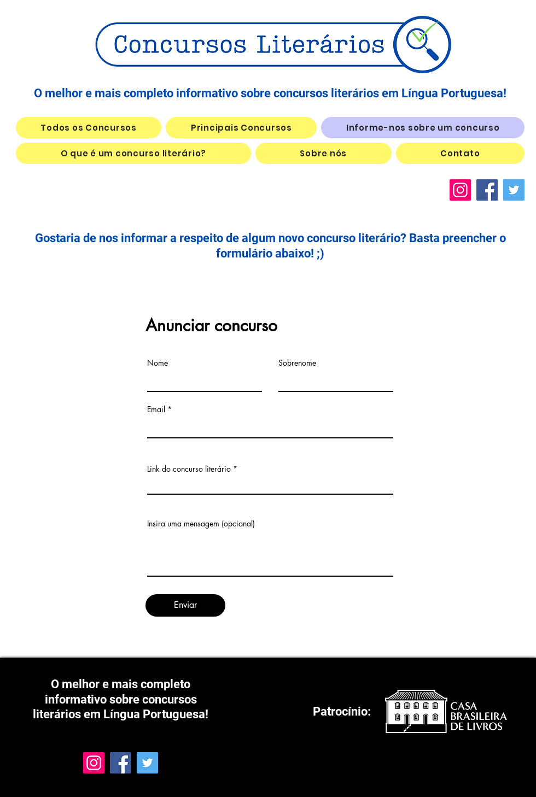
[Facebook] (487, 190)
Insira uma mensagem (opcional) (201, 524)
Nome (157, 363)
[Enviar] (185, 605)
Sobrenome (297, 363)
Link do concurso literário (189, 469)
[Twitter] (514, 190)
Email (156, 409)
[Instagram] (460, 190)
